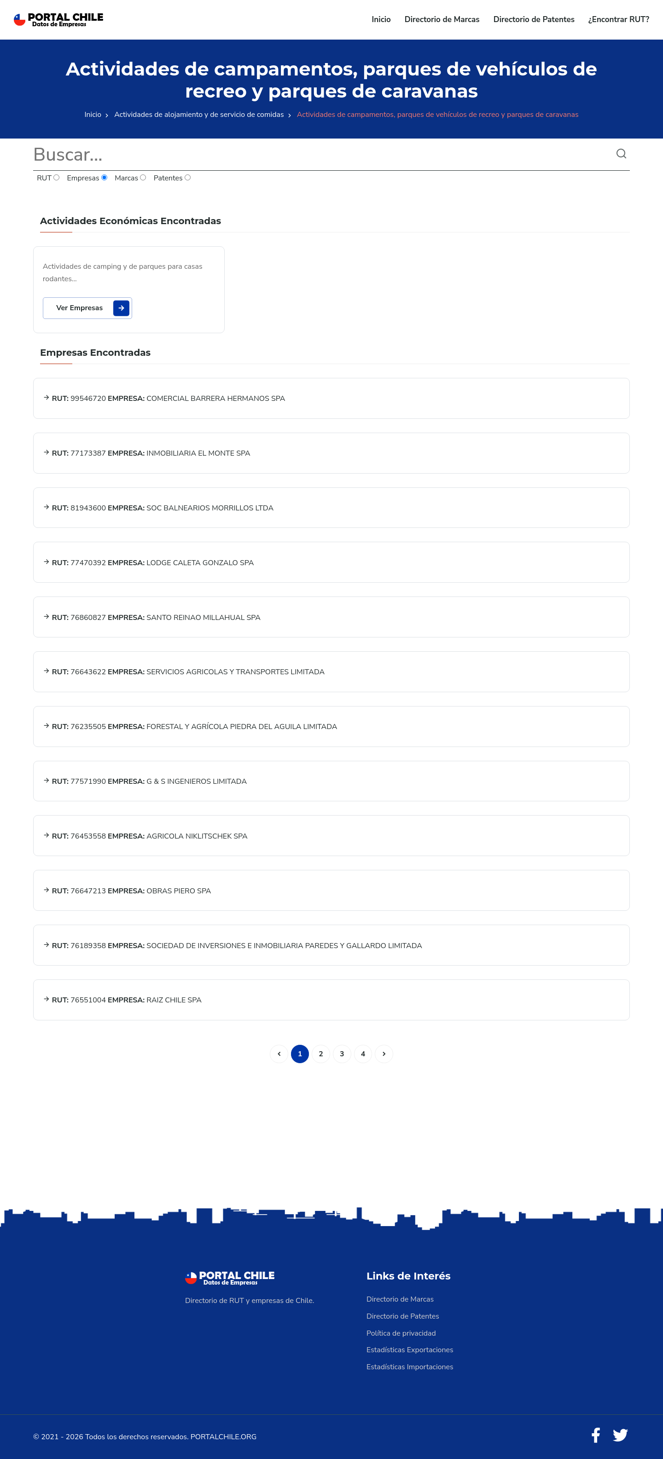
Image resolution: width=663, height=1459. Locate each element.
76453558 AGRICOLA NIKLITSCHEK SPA (145, 838)
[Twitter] (620, 1436)
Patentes (172, 179)
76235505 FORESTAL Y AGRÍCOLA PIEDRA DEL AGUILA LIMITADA (190, 728)
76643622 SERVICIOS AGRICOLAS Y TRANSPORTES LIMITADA (184, 673)
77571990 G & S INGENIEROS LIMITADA (145, 783)
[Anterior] (278, 1055)
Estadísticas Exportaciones (410, 1350)
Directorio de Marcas (442, 19)
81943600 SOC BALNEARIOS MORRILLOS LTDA (158, 509)
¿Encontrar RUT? (618, 19)
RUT (48, 179)
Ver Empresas (93, 308)
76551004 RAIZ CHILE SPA (122, 1002)
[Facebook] (596, 1436)
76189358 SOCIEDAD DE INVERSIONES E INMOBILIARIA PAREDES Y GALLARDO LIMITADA (232, 947)
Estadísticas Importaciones (410, 1367)
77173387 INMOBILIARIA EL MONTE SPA (146, 454)
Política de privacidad (401, 1334)
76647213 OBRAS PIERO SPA (127, 892)
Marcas (131, 179)
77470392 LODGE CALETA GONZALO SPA (148, 564)
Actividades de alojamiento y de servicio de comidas (199, 115)
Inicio (381, 19)
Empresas (87, 179)
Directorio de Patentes (534, 19)
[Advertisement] (331, 1133)
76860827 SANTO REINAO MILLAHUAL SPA (152, 619)
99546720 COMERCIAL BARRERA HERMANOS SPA (164, 399)
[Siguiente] (384, 1055)
